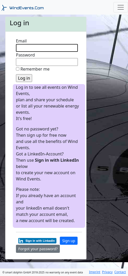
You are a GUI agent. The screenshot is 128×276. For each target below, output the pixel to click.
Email (21, 41)
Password (25, 55)
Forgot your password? (37, 248)
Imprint (94, 272)
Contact (120, 272)
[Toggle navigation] (120, 7)
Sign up (68, 240)
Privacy (107, 272)
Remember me (35, 69)
